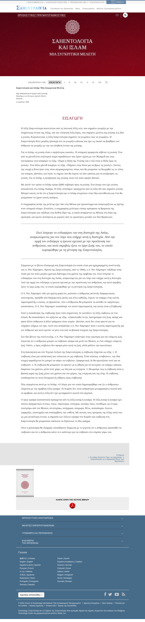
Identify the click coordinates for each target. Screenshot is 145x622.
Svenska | (27, 585)
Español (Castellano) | (69, 562)
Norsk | (64, 578)
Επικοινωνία (51, 606)
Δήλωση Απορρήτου (92, 603)
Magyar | (65, 575)
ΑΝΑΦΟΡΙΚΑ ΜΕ (37, 82)
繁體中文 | (27, 558)
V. (87, 82)
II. (70, 82)
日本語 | (27, 575)
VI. (93, 82)
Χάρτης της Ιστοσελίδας (67, 606)
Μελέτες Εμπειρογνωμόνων (109, 8)
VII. (100, 82)
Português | (29, 581)
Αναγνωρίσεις (88, 8)
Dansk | (63, 558)
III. (75, 82)
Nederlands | (27, 578)
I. (64, 82)
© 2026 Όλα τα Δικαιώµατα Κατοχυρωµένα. (49, 603)
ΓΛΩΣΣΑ (117, 2)
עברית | (26, 571)
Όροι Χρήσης (107, 603)
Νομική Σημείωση (36, 606)
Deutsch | (64, 565)
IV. (81, 82)
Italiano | (63, 571)
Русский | (64, 581)
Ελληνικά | (64, 568)
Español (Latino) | (30, 565)
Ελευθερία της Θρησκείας (62, 8)
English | (26, 562)
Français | (27, 568)
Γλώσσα (22, 552)
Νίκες (77, 8)
